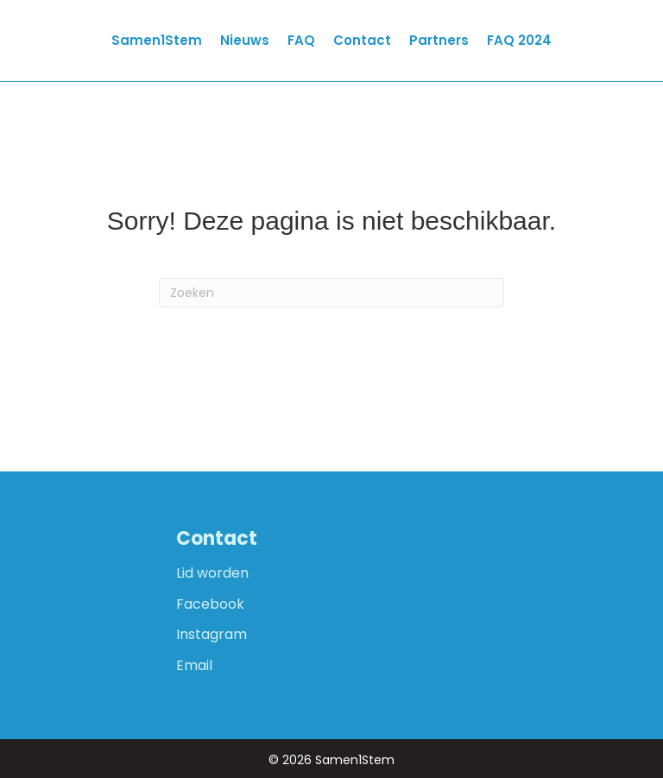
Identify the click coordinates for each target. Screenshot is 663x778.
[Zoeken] (331, 292)
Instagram (211, 634)
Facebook (210, 604)
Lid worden (212, 573)
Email (194, 665)
